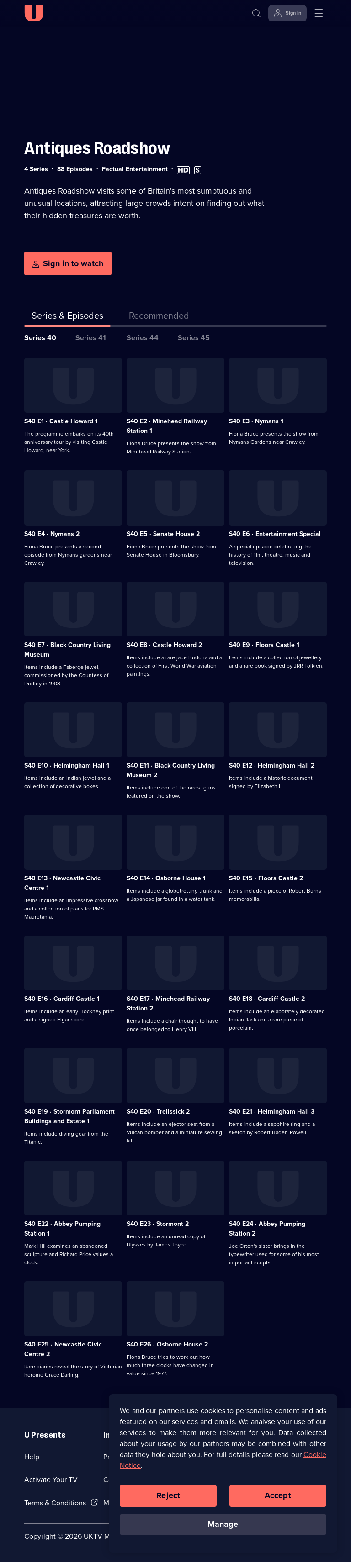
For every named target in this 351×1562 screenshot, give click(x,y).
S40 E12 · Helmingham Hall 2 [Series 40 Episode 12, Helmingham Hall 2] (271, 765)
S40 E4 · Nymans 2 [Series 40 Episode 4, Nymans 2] (52, 534)
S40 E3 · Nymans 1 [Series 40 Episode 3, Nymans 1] (256, 421)
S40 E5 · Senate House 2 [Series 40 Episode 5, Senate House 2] (163, 534)
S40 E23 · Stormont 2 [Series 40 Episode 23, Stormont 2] (158, 1224)
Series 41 (90, 337)
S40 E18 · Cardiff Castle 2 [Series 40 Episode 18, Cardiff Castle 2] (267, 999)
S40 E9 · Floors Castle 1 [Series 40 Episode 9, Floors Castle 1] (264, 645)
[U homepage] (33, 13)
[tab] (159, 317)
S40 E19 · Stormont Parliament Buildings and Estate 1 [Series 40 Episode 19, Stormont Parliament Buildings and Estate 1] (69, 1116)
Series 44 (143, 337)
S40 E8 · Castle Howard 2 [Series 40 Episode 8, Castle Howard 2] (164, 645)
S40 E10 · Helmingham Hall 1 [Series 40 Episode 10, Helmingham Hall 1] (66, 765)
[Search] (256, 13)
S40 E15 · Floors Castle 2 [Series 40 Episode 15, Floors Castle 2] (266, 878)
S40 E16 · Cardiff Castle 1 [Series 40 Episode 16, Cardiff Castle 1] (62, 999)
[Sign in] (287, 13)
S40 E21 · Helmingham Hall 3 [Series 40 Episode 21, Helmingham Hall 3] (271, 1111)
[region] (223, 1477)
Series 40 (40, 337)
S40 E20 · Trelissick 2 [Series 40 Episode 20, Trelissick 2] (158, 1111)
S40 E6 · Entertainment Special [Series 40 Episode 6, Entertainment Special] (275, 534)
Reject (168, 1499)
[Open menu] (318, 13)
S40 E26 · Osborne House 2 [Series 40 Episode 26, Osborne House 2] (167, 1344)
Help (31, 1457)
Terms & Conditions (55, 1503)
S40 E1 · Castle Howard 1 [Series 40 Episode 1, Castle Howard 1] (61, 421)
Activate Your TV (51, 1479)
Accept (278, 1499)
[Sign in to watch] (68, 263)
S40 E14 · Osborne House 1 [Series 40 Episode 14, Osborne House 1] (166, 878)
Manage (222, 1528)
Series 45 (194, 337)
